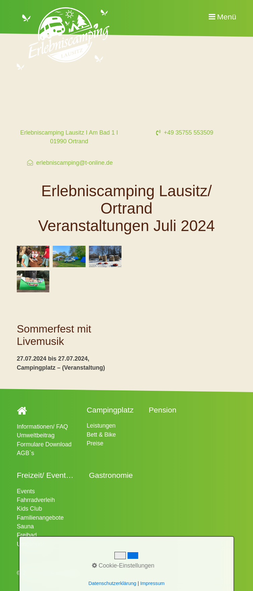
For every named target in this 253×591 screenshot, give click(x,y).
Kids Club (29, 508)
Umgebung (31, 544)
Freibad (27, 535)
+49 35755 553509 (183, 132)
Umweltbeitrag (35, 435)
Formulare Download (44, 444)
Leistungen (101, 425)
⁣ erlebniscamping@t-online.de (69, 162)
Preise (95, 443)
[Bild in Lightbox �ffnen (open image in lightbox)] (33, 257)
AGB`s (25, 453)
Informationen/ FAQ (42, 426)
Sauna (25, 526)
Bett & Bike (101, 434)
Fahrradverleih (36, 500)
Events (26, 491)
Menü (226, 16)
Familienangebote (40, 517)
